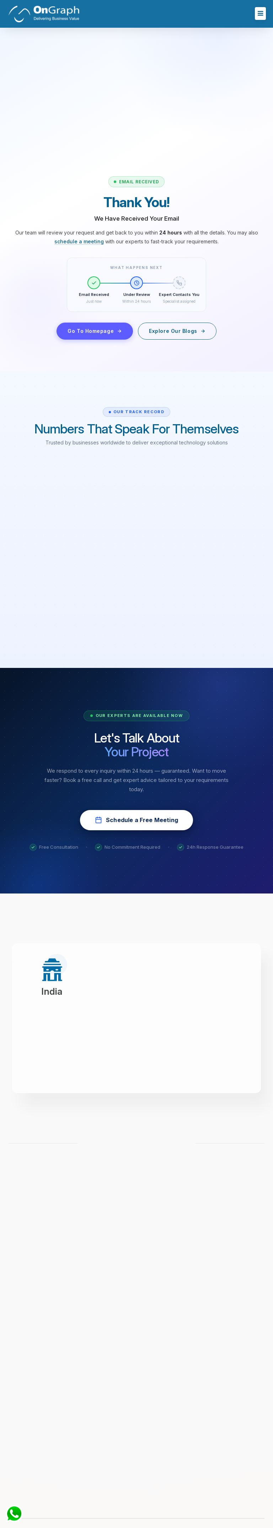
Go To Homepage (95, 331)
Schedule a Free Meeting (136, 820)
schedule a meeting (79, 241)
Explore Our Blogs (177, 331)
